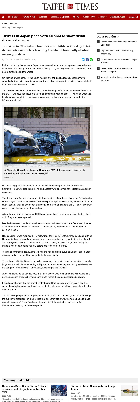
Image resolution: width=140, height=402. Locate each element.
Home (4, 24)
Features (13, 24)
